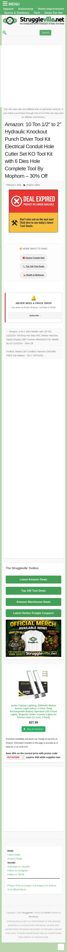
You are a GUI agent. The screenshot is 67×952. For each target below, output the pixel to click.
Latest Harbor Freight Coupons (33, 613)
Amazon (30, 185)
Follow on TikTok (15, 874)
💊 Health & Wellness (33, 275)
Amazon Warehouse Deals (33, 601)
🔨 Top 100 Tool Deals (33, 266)
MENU (14, 4)
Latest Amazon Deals (33, 579)
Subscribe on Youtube (18, 866)
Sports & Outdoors (16, 12)
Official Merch (19, 889)
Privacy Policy (14, 885)
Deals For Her (54, 12)
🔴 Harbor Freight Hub (33, 258)
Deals (37, 185)
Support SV (42, 885)
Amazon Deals (14, 858)
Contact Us (29, 885)
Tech (37, 12)
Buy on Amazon (35, 729)
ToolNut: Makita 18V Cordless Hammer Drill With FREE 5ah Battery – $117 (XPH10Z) (31, 353)
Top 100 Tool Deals (33, 590)
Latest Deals (13, 854)
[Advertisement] (31, 76)
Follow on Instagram (17, 870)
